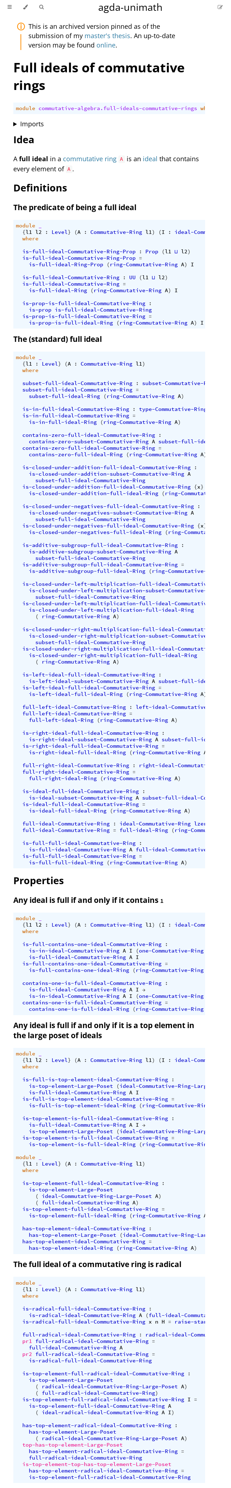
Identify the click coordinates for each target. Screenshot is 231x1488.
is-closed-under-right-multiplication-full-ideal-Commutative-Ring (126, 629)
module (25, 108)
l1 (29, 232)
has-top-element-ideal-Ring (71, 1248)
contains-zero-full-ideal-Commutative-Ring (88, 435)
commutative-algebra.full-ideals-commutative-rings (117, 108)
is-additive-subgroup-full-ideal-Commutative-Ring (100, 545)
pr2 (27, 1354)
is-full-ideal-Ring (58, 290)
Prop (151, 251)
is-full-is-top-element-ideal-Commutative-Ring (95, 1079)
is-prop (40, 310)
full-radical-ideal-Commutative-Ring (79, 1334)
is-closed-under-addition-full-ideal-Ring (93, 493)
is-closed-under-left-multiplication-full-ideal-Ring (111, 610)
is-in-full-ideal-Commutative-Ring (75, 409)
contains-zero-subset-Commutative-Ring (89, 441)
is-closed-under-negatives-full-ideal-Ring (95, 532)
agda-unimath (130, 7)
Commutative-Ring (116, 232)
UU (132, 277)
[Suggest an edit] (220, 7)
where (30, 238)
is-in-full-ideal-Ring (63, 422)
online (106, 45)
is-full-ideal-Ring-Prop (66, 264)
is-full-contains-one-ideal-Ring (79, 970)
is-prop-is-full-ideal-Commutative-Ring (83, 303)
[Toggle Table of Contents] (9, 7)
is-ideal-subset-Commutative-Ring (80, 798)
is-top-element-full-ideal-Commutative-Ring (90, 1183)
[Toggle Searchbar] (41, 7)
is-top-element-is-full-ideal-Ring (82, 1144)
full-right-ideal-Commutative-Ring (75, 765)
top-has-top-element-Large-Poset (72, 1445)
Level (59, 232)
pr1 (27, 1341)
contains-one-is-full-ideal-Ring (79, 1009)
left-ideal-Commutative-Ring (179, 707)
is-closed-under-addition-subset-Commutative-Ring (106, 474)
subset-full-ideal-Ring (64, 396)
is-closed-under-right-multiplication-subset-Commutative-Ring (126, 636)
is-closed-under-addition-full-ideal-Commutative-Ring (106, 467)
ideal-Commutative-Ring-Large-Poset (174, 1086)
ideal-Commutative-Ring (155, 823)
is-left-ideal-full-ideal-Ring (76, 694)
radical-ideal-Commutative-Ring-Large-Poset (110, 1386)
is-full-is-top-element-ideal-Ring (82, 1105)
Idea (23, 139)
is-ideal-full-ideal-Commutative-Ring (80, 791)
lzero (202, 823)
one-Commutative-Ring (171, 950)
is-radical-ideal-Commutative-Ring (82, 1315)
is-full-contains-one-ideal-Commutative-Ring (92, 944)
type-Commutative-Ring (173, 409)
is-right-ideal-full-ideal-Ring (77, 752)
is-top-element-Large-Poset (71, 1086)
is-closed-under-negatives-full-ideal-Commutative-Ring (108, 506)
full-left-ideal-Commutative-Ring (74, 707)
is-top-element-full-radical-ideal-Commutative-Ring (103, 1373)
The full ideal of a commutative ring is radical (97, 1264)
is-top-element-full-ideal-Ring (77, 1215)
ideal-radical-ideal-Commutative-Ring (100, 1412)
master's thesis (107, 35)
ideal (150, 158)
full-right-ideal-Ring (63, 778)
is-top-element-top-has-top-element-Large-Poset (96, 1464)
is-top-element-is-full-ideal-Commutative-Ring (95, 1118)
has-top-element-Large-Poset (72, 1235)
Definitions (40, 187)
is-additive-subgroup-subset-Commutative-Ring (100, 551)
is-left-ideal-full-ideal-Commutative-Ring (88, 674)
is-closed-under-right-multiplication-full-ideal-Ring (113, 655)
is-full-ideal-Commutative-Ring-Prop (79, 251)
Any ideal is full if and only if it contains (88, 900)
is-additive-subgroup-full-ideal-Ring (87, 571)
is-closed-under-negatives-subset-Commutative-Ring (108, 513)
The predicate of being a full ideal (74, 207)
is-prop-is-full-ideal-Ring (71, 323)
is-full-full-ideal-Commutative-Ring (79, 843)
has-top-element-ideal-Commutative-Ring (83, 1228)
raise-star (191, 1322)
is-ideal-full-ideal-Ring (68, 811)
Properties (38, 880)
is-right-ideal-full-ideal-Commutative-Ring (90, 733)
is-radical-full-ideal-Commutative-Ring (83, 1309)
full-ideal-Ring (143, 830)
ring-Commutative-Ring (144, 264)
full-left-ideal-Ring (61, 720)
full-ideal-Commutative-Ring (66, 823)
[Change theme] (25, 7)
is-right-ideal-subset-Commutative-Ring (90, 739)
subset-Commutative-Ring (179, 383)
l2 (38, 232)
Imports (32, 123)
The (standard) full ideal (57, 339)
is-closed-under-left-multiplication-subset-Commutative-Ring (124, 590)
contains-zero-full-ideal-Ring (76, 454)
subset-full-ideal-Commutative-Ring (77, 383)
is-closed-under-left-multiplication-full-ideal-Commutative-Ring (124, 584)
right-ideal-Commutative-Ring (184, 765)
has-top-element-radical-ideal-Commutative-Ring (96, 1425)
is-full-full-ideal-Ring (66, 862)
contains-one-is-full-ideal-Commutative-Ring (92, 983)
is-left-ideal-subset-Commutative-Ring (89, 681)
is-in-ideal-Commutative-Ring (74, 950)
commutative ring (90, 158)
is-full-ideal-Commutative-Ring (70, 277)
